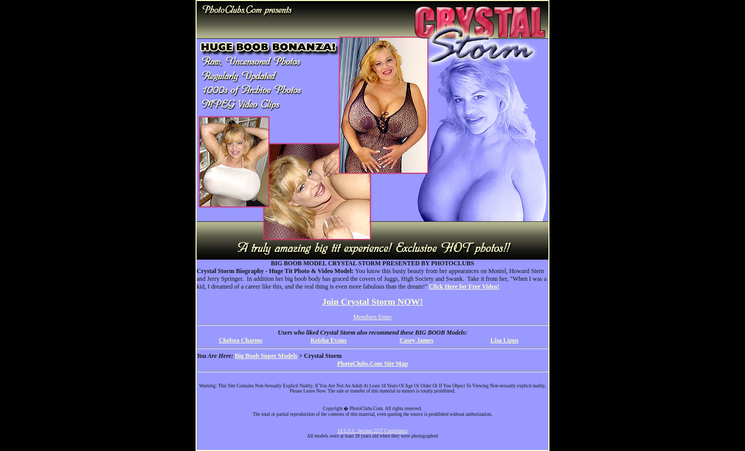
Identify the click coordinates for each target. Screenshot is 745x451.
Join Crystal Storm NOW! (372, 302)
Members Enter (372, 317)
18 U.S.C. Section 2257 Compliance (372, 430)
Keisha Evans (328, 340)
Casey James (416, 340)
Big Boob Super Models (266, 355)
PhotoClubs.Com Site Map (372, 363)
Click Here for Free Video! (464, 286)
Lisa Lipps (504, 340)
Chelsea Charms (240, 340)
